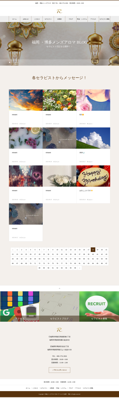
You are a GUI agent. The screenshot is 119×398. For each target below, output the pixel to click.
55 (62, 259)
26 (30, 254)
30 (48, 254)
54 (57, 259)
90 (48, 268)
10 (57, 250)
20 (102, 250)
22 (13, 254)
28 (39, 254)
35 (71, 254)
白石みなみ (22, 123)
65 (106, 259)
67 (17, 263)
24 (21, 254)
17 (88, 250)
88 (39, 268)
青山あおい (90, 123)
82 (84, 263)
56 (66, 259)
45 (17, 259)
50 (39, 259)
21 (106, 250)
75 (53, 263)
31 (53, 254)
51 (44, 259)
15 (79, 250)
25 (26, 254)
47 (26, 259)
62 (93, 259)
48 (30, 259)
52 (48, 259)
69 (26, 263)
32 (57, 254)
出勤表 (59, 19)
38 (84, 254)
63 (97, 259)
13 (71, 250)
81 (79, 263)
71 (35, 263)
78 (66, 263)
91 (53, 268)
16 (84, 250)
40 (93, 254)
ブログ (71, 19)
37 (79, 254)
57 (71, 259)
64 (102, 259)
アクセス (93, 19)
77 (62, 263)
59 (79, 259)
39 (88, 254)
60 (84, 259)
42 (102, 254)
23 (17, 254)
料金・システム (82, 19)
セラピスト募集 (104, 19)
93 (62, 268)
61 (88, 259)
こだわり (37, 19)
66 (13, 263)
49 (35, 259)
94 (66, 268)
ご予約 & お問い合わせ (59, 370)
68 (21, 263)
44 (13, 259)
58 (75, 259)
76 (57, 263)
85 (97, 263)
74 (48, 263)
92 (57, 268)
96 (75, 268)
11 (62, 250)
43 (106, 254)
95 (71, 268)
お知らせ (26, 19)
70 (30, 263)
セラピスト (48, 19)
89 (44, 268)
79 (71, 263)
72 (39, 263)
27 (35, 254)
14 (75, 250)
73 (44, 263)
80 (75, 263)
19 (97, 250)
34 (66, 254)
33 (62, 254)
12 (66, 250)
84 (93, 263)
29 (44, 254)
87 (106, 263)
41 (97, 254)
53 (53, 259)
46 (21, 259)
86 (102, 263)
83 (88, 263)
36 (75, 254)
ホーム (14, 19)
